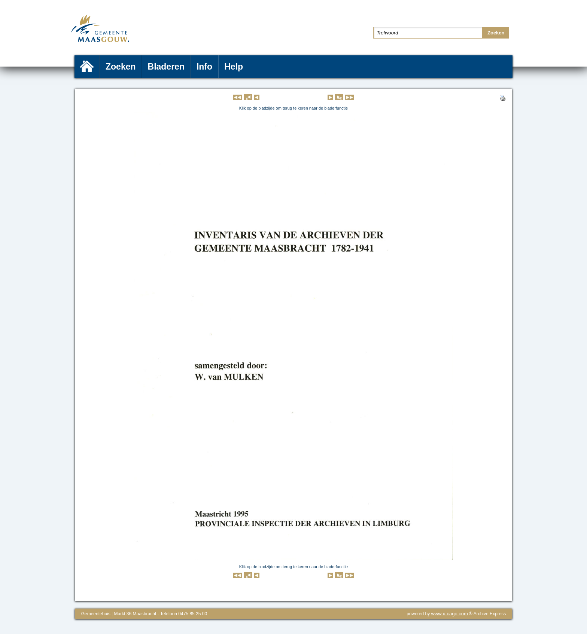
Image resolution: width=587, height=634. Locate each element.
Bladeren (166, 66)
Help (233, 66)
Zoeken (121, 66)
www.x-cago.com (449, 613)
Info (204, 66)
